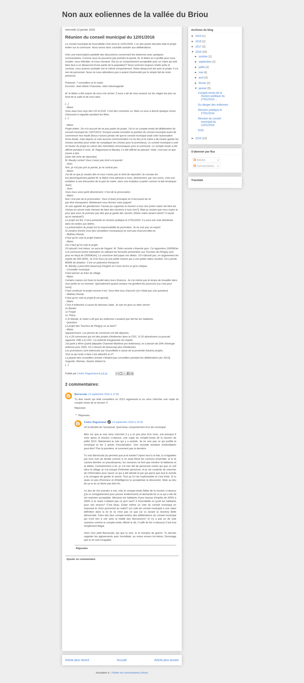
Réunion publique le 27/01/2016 (210, 111)
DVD (201, 130)
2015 (198, 138)
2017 (198, 46)
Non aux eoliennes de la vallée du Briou (135, 14)
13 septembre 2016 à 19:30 (127, 422)
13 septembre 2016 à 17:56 (103, 394)
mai (201, 72)
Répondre (80, 407)
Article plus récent (77, 660)
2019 (198, 35)
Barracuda (80, 394)
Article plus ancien (166, 660)
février (203, 83)
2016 (198, 51)
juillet (202, 67)
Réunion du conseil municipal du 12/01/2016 (209, 122)
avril (201, 77)
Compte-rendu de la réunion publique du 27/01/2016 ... (211, 96)
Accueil (122, 660)
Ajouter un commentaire (81, 559)
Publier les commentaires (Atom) (129, 672)
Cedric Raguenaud (95, 422)
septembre (205, 61)
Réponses (84, 415)
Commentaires (203, 165)
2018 (198, 41)
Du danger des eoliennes (213, 104)
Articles (199, 159)
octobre (203, 56)
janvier (203, 88)
